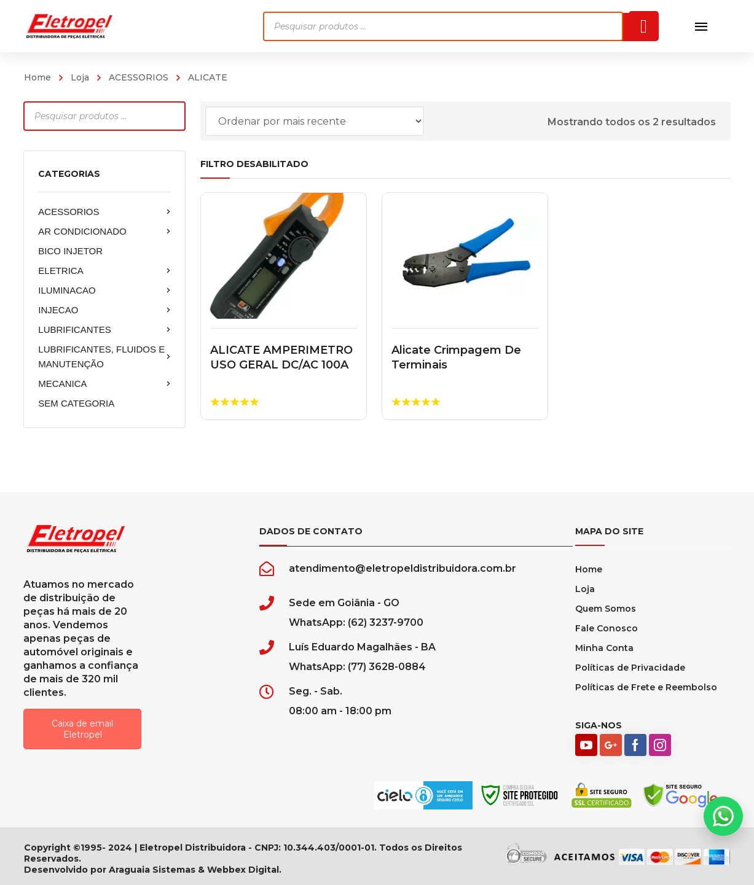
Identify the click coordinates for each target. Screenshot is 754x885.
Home (37, 77)
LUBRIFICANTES (104, 330)
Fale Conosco (606, 628)
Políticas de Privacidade (630, 667)
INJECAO (104, 310)
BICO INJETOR (70, 251)
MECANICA (104, 384)
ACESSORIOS (138, 77)
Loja (80, 77)
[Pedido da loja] (314, 121)
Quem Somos (605, 608)
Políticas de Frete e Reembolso (646, 687)
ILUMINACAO (104, 290)
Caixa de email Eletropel (82, 729)
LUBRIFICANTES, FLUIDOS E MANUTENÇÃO (104, 356)
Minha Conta (604, 647)
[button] (723, 816)
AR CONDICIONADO (104, 231)
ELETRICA (104, 271)
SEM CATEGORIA (76, 403)
